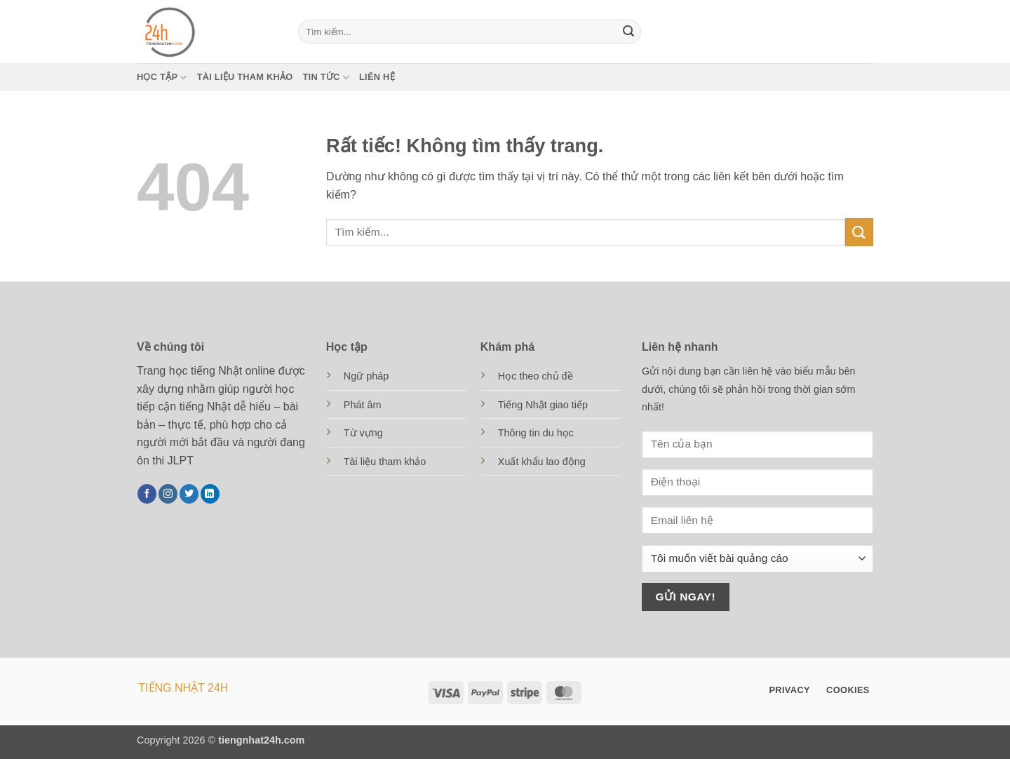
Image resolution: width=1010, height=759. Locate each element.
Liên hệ (377, 77)
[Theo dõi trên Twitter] (189, 494)
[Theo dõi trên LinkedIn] (210, 494)
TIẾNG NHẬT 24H (183, 688)
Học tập (162, 77)
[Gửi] (628, 31)
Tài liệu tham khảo (245, 77)
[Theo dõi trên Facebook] (146, 494)
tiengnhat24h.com (261, 740)
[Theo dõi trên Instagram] (168, 494)
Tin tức (326, 77)
